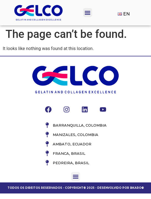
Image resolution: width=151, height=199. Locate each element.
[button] (87, 12)
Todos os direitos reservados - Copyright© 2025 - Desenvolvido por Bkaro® (75, 188)
